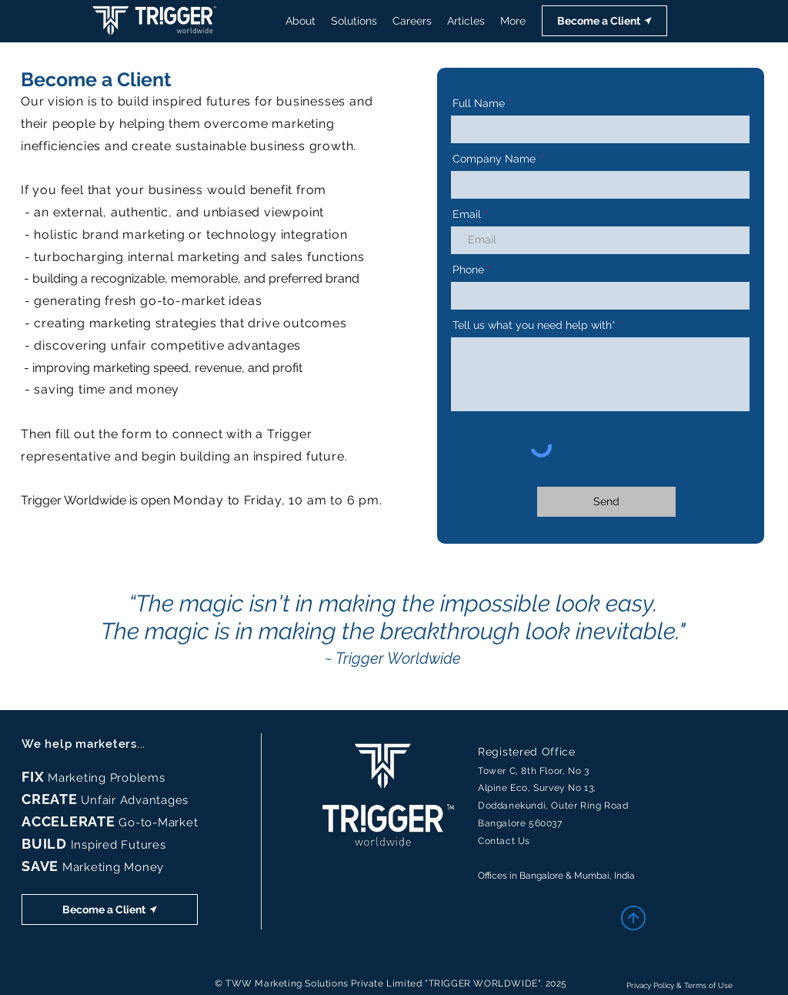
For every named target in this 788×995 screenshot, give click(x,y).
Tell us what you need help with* (534, 325)
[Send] (606, 502)
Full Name (478, 103)
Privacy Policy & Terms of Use (679, 985)
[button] (604, 20)
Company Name (494, 158)
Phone (468, 269)
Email (466, 214)
